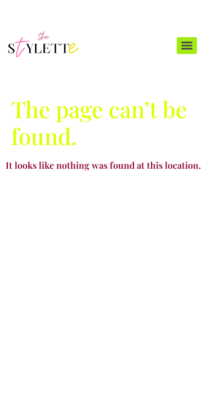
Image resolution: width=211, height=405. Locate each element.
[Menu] (187, 45)
